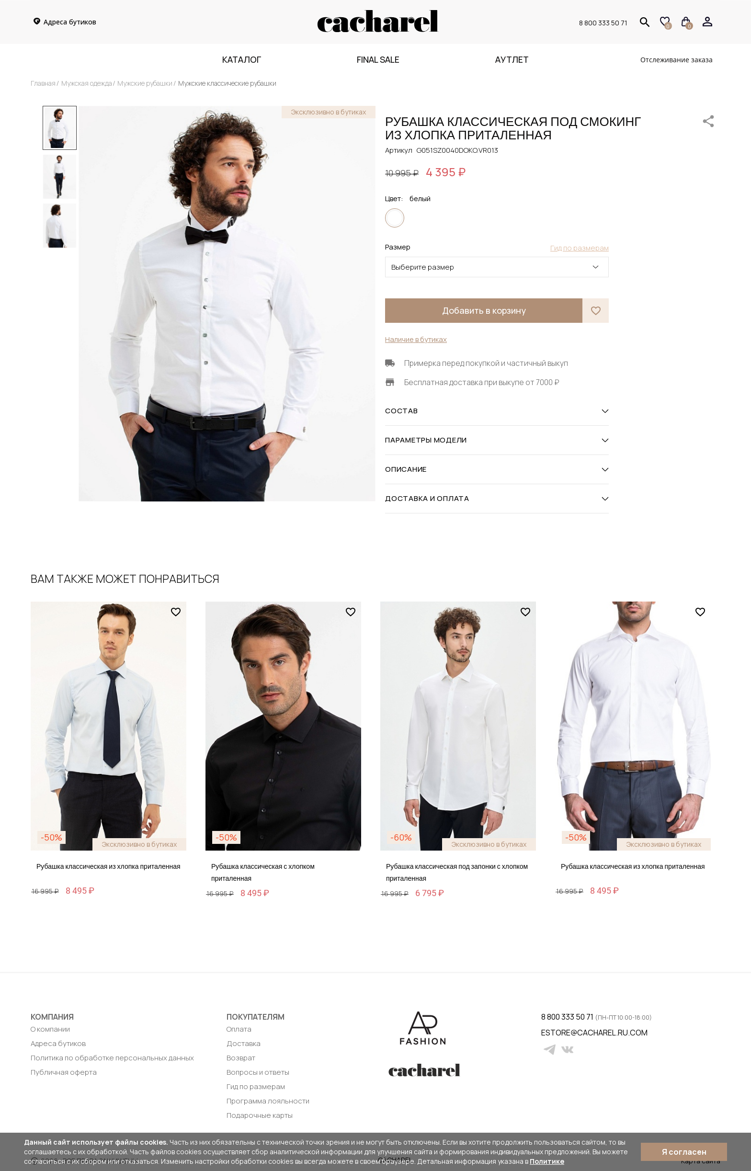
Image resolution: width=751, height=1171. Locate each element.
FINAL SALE (378, 59)
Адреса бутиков (58, 1043)
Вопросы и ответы (258, 1072)
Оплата (239, 1029)
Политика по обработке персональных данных (112, 1058)
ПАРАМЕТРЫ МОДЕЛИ (497, 440)
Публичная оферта (64, 1072)
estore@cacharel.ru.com (547, 1032)
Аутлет (512, 59)
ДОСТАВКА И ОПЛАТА (497, 498)
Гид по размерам (256, 1086)
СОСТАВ (497, 411)
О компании (50, 1029)
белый (394, 218)
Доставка (244, 1043)
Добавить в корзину (484, 310)
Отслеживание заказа (676, 59)
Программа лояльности (268, 1101)
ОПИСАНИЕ (497, 469)
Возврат (241, 1058)
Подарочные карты (260, 1115)
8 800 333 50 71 (603, 22)
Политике (547, 1161)
